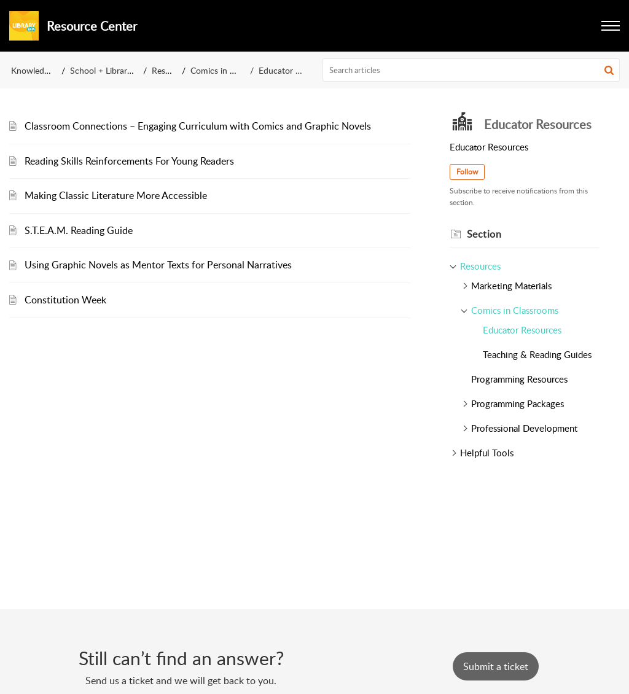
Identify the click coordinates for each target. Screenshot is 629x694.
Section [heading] (484, 234)
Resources (171, 70)
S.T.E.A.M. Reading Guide (79, 230)
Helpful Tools (487, 452)
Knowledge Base (42, 70)
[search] (471, 70)
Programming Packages (517, 403)
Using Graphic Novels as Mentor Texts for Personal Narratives (158, 264)
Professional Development (524, 428)
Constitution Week (65, 299)
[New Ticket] (496, 666)
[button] (610, 26)
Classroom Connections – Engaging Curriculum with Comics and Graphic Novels (198, 126)
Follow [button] (467, 171)
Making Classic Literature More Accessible (116, 195)
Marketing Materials (511, 285)
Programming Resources (519, 379)
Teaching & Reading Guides (537, 354)
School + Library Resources (121, 70)
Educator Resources (522, 330)
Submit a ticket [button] (495, 666)
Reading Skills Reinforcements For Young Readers (129, 161)
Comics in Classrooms (231, 70)
